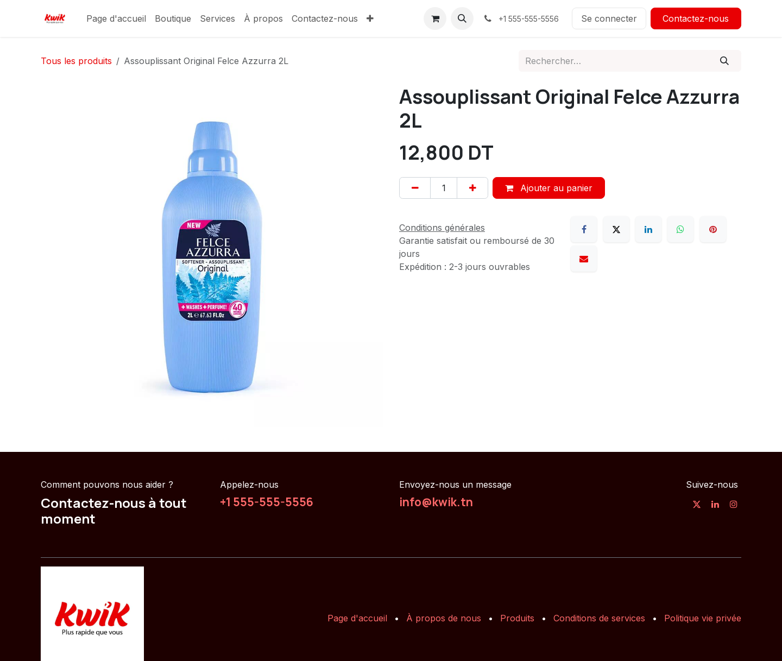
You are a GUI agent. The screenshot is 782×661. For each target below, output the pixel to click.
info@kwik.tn (436, 501)
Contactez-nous (696, 18)
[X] (616, 229)
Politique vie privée (702, 618)
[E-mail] (584, 258)
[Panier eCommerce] (435, 18)
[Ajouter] (472, 188)
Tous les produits (76, 60)
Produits (517, 618)
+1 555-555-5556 (266, 501)
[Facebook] (584, 229)
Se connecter (609, 18)
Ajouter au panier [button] (548, 187)
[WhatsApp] (680, 229)
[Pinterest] (713, 229)
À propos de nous (443, 618)
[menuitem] (116, 18)
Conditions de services (599, 618)
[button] (462, 18)
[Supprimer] (415, 188)
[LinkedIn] (648, 229)
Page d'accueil (357, 618)
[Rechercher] (724, 61)
